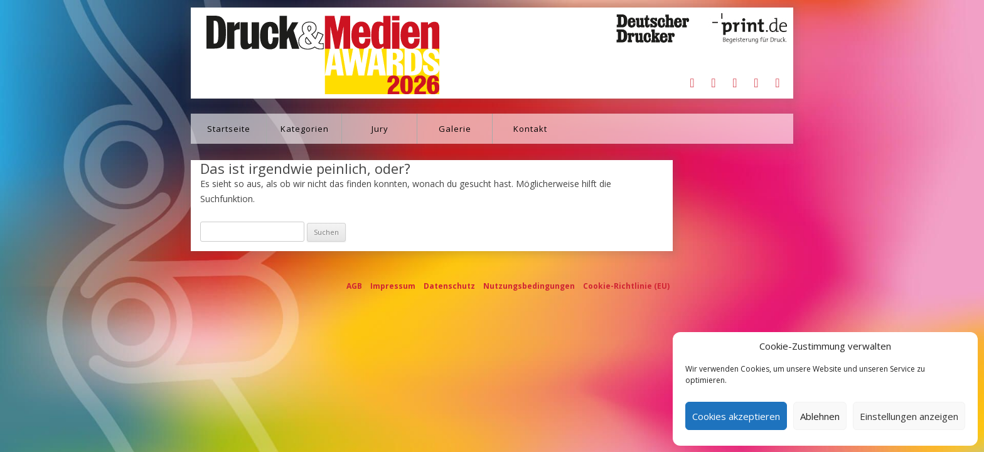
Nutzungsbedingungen (529, 286)
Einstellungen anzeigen (909, 416)
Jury (380, 128)
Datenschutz (449, 286)
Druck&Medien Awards (311, 53)
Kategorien (305, 128)
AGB (354, 286)
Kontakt (530, 128)
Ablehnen (820, 416)
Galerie (455, 128)
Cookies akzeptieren (736, 416)
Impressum (392, 286)
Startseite (228, 128)
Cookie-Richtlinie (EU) (626, 286)
